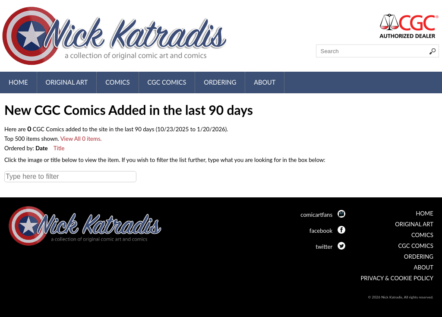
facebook (320, 230)
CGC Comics (167, 82)
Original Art (67, 82)
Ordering (220, 82)
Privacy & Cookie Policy (396, 278)
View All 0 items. (81, 138)
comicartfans (316, 214)
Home (18, 82)
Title (59, 148)
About (264, 82)
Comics (117, 82)
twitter (324, 246)
